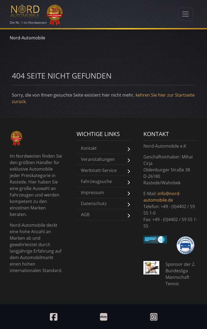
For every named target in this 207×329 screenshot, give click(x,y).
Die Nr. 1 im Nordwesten (28, 13)
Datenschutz (94, 203)
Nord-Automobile (27, 38)
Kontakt (89, 148)
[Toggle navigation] (185, 14)
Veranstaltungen (98, 159)
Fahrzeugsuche (96, 181)
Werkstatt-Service (99, 170)
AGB (85, 215)
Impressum (92, 192)
